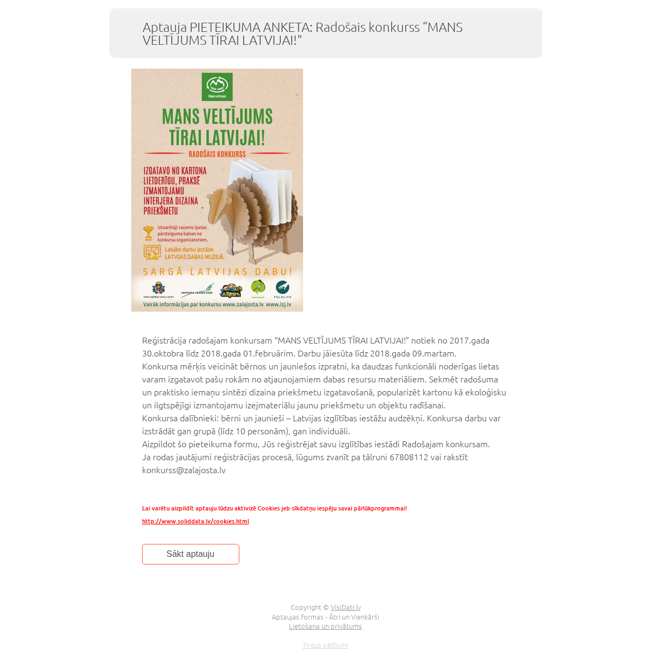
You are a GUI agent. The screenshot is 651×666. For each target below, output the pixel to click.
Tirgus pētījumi (325, 645)
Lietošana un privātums (325, 626)
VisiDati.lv (346, 607)
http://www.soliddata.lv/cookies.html (195, 521)
